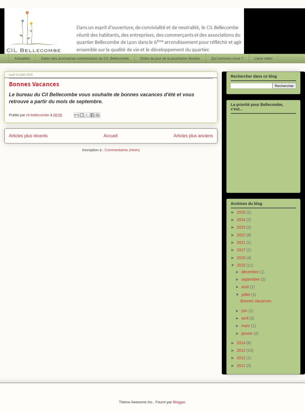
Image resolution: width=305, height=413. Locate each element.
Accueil (111, 135)
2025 (241, 212)
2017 (241, 250)
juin (244, 310)
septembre (251, 279)
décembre (250, 272)
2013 (241, 350)
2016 (241, 257)
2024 (241, 219)
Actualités (22, 58)
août (245, 287)
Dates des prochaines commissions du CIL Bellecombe (85, 58)
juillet (246, 294)
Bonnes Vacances (34, 84)
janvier (247, 333)
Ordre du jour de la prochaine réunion (170, 58)
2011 (241, 365)
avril (245, 318)
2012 (241, 358)
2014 (241, 343)
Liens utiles (264, 58)
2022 (241, 235)
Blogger (179, 402)
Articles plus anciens (193, 135)
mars (246, 325)
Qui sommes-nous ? (227, 58)
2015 (241, 265)
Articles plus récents (28, 135)
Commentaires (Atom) (122, 150)
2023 (241, 227)
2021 (241, 242)
